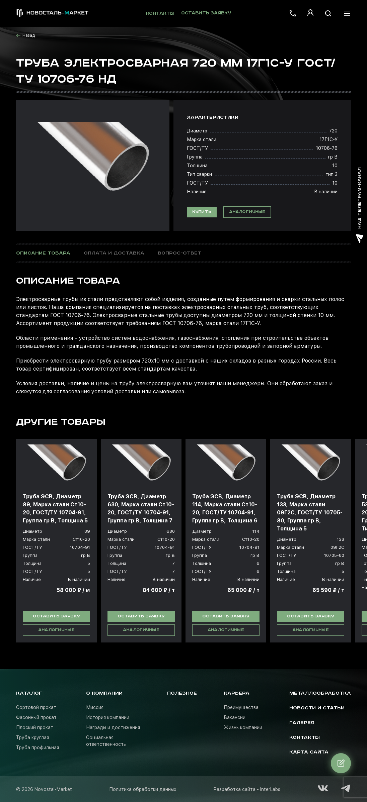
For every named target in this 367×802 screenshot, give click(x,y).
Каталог (29, 693)
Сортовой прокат (36, 707)
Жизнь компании (243, 727)
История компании (107, 717)
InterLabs (270, 789)
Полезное (182, 693)
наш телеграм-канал (360, 205)
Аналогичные (247, 211)
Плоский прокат (34, 727)
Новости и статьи (317, 708)
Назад (25, 35)
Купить (201, 211)
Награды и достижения (113, 727)
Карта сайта (308, 752)
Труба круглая (32, 737)
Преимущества (241, 707)
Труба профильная (37, 747)
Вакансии (234, 717)
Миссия (94, 707)
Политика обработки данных (142, 789)
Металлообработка (320, 693)
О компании (104, 693)
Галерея (301, 722)
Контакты (160, 13)
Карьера (236, 693)
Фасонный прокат (36, 717)
